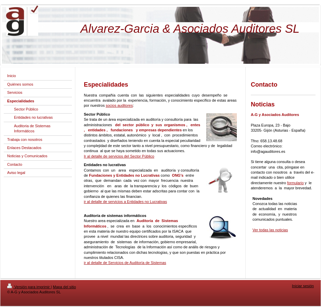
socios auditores (119, 105)
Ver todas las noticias (270, 230)
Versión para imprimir (29, 287)
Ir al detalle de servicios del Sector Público (119, 156)
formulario (295, 183)
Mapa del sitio (64, 287)
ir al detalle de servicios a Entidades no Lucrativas (125, 202)
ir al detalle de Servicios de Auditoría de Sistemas (125, 263)
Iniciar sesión (303, 286)
